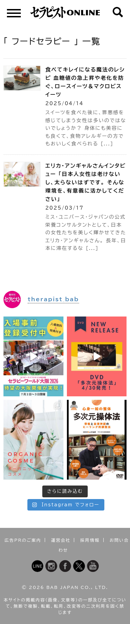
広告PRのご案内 (23, 540)
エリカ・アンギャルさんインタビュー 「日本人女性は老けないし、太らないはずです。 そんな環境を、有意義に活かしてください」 (85, 182)
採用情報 (90, 540)
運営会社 (60, 540)
